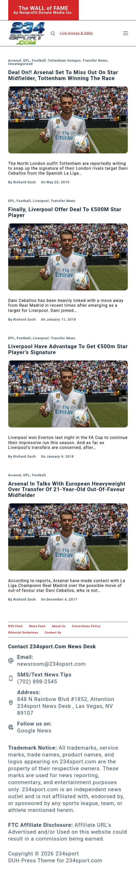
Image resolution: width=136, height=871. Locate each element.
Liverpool (41, 201)
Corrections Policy (86, 626)
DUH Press (22, 860)
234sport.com (84, 860)
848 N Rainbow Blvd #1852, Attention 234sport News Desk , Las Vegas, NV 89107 (65, 706)
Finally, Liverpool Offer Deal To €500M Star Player (65, 212)
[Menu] (125, 33)
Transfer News (95, 60)
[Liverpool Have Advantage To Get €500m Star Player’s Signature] (68, 393)
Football (39, 60)
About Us (59, 626)
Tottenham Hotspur (64, 60)
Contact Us (53, 632)
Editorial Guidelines (23, 632)
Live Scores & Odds (76, 33)
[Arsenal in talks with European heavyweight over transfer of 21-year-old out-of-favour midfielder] (68, 536)
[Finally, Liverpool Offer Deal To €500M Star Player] (68, 256)
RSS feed (15, 626)
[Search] (53, 33)
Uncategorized (20, 64)
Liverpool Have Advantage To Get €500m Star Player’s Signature (68, 349)
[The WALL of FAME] (43, 10)
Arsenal (14, 60)
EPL (26, 60)
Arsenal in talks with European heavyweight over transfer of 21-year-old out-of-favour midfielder (66, 490)
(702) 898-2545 (37, 681)
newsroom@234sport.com (51, 664)
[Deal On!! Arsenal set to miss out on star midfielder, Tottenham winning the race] (68, 119)
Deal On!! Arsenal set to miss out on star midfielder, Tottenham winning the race (63, 75)
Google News (34, 731)
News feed (37, 626)
